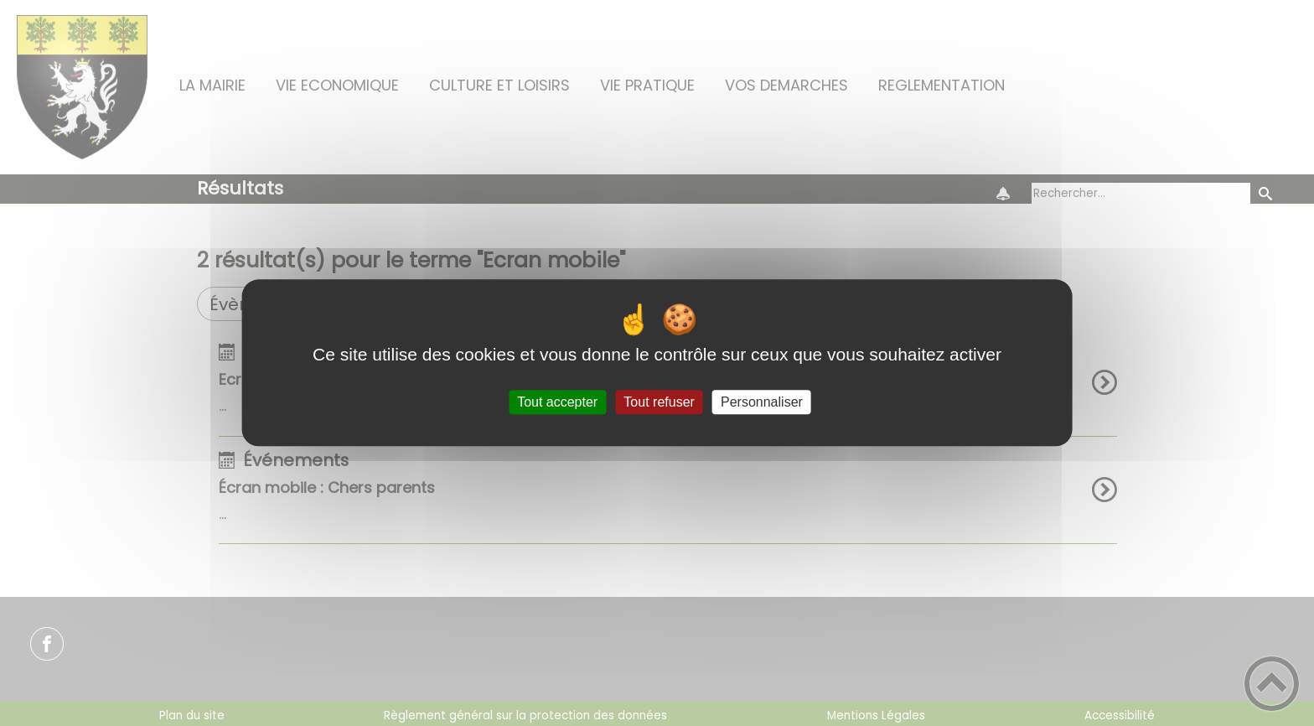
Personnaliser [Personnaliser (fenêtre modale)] (762, 402)
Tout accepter (557, 402)
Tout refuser (658, 402)
